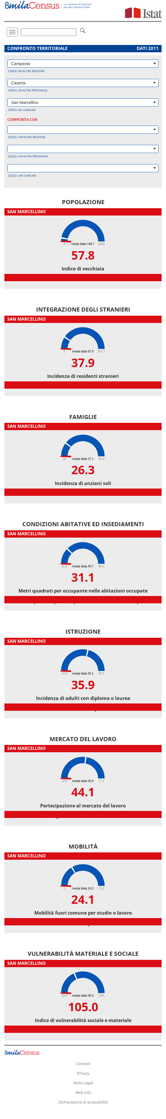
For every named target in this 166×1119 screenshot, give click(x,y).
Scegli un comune (22, 175)
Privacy (83, 1073)
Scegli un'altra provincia (28, 156)
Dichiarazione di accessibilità (83, 1102)
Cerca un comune (22, 110)
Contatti (83, 1063)
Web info (83, 1092)
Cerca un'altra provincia (27, 90)
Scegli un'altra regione (26, 137)
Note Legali (83, 1082)
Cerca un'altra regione (26, 71)
